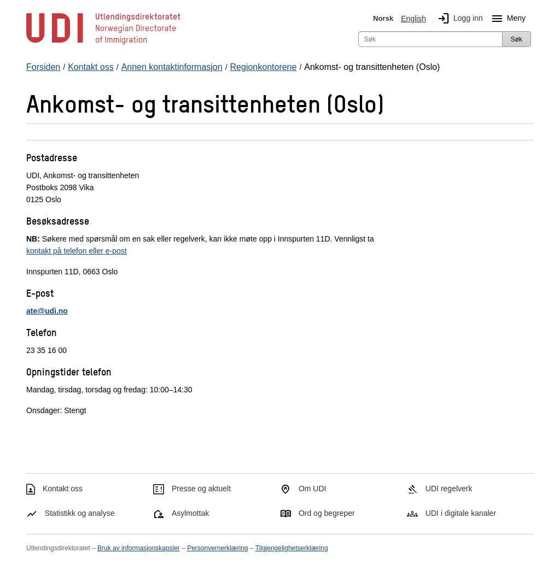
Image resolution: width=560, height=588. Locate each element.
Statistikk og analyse (80, 513)
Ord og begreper (327, 513)
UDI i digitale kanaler (460, 513)
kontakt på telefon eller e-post (76, 250)
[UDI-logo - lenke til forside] (103, 43)
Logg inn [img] (458, 18)
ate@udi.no (47, 311)
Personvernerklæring (217, 548)
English (413, 18)
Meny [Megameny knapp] (506, 18)
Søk (516, 39)
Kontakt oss (63, 488)
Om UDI (312, 488)
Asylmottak (190, 513)
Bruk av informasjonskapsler (138, 548)
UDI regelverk (448, 488)
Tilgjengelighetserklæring (291, 548)
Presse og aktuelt (201, 488)
